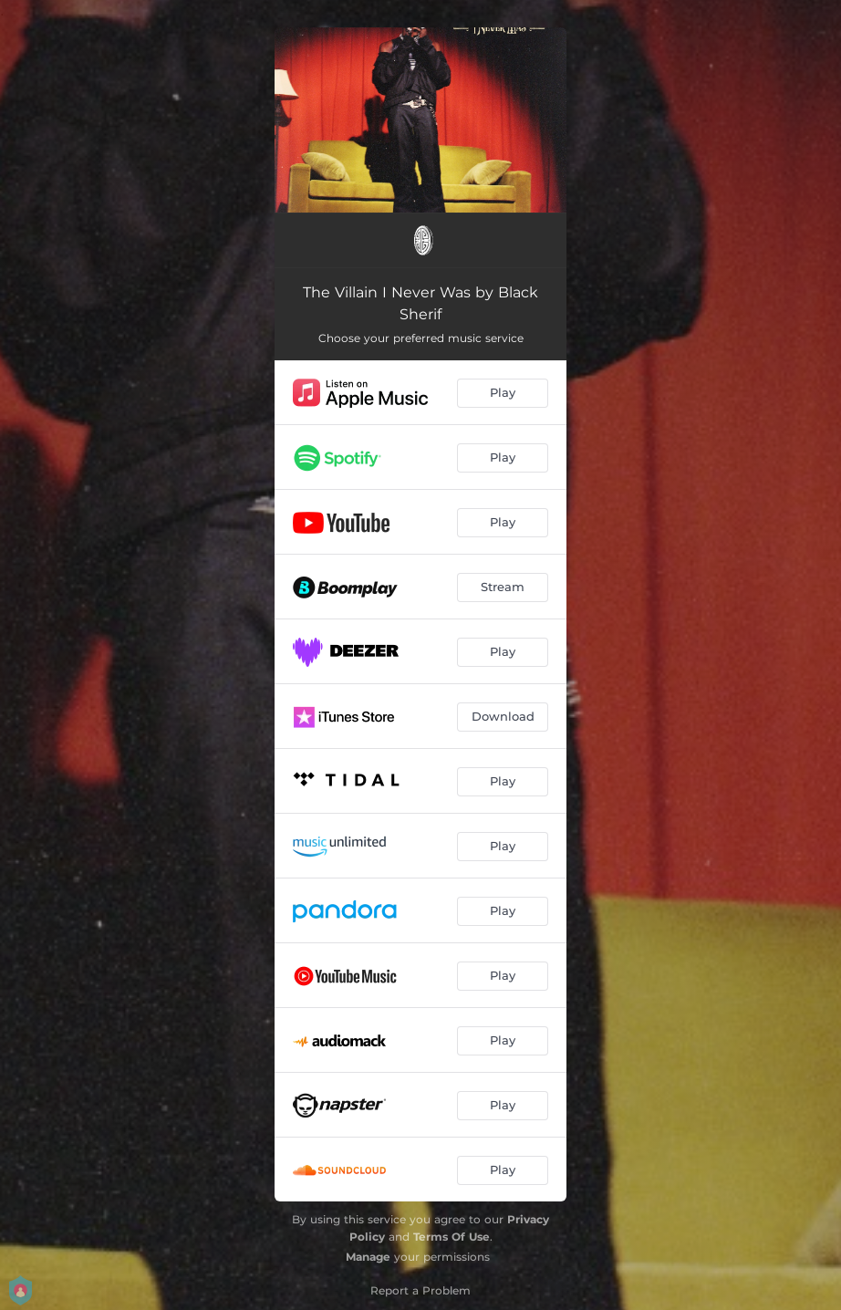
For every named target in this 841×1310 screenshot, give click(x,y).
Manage (368, 1256)
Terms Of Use (451, 1236)
